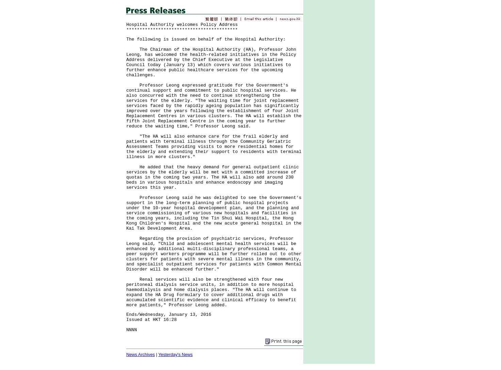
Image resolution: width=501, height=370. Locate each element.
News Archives (140, 354)
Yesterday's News (175, 354)
